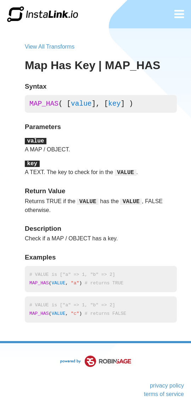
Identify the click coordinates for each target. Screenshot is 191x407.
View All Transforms (49, 47)
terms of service (164, 394)
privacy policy (167, 386)
